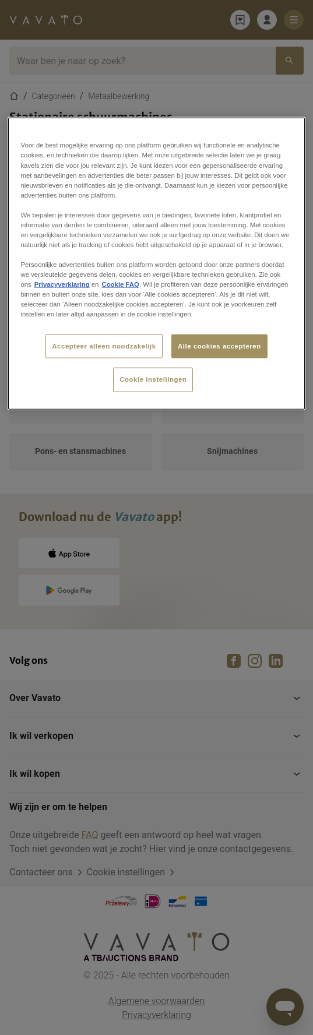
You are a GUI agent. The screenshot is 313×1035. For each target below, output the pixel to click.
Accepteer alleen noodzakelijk (104, 345)
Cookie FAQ (120, 284)
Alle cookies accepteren (219, 345)
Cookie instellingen (153, 379)
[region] (156, 263)
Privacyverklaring (62, 284)
